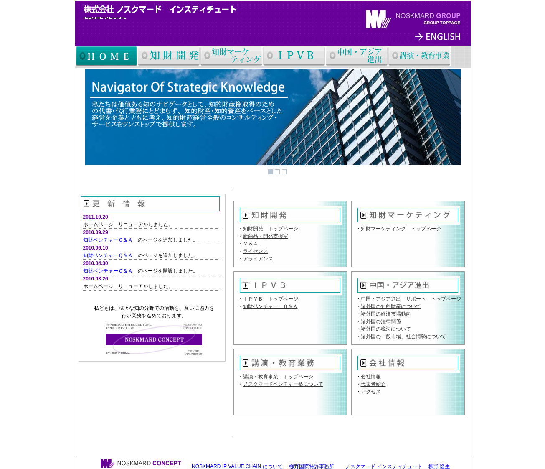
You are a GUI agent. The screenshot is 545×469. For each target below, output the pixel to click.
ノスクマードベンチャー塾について (283, 384)
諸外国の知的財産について (391, 306)
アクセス (371, 392)
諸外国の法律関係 (381, 321)
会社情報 (371, 377)
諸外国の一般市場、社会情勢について (403, 336)
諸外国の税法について (386, 329)
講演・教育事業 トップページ (278, 377)
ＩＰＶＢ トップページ (270, 299)
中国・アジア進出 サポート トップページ (411, 299)
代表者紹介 (373, 384)
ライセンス (255, 251)
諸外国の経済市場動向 (386, 314)
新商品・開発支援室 (265, 236)
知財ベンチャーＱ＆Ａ (108, 240)
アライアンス (258, 259)
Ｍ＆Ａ (250, 244)
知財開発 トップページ (270, 229)
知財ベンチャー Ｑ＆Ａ (270, 306)
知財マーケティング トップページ (401, 229)
